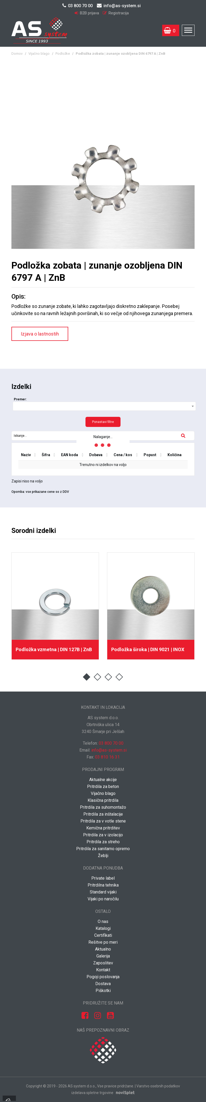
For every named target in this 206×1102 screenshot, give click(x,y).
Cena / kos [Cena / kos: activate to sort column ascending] (123, 455)
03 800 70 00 (77, 5)
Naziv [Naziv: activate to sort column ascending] (26, 455)
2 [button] (97, 677)
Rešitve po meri (103, 942)
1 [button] (87, 677)
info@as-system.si (119, 5)
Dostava (103, 983)
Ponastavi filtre (103, 422)
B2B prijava (87, 13)
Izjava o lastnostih (40, 334)
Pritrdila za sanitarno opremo (103, 848)
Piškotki (103, 990)
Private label (103, 878)
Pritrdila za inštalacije (103, 814)
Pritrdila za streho (103, 841)
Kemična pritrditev (103, 827)
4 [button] (119, 677)
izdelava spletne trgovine (92, 1093)
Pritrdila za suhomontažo (103, 807)
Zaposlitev (103, 962)
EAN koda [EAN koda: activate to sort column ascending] (69, 455)
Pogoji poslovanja (103, 976)
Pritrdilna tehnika (103, 885)
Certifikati (103, 935)
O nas (103, 921)
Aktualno (103, 949)
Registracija (116, 13)
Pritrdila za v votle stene (103, 821)
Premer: (20, 399)
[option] (55, 606)
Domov (17, 54)
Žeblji (103, 855)
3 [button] (108, 677)
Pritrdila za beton (103, 786)
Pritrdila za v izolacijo (103, 834)
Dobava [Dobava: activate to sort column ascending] (95, 455)
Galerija (103, 956)
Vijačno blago (39, 54)
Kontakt (103, 969)
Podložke (62, 54)
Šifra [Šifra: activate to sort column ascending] (46, 455)
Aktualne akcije (103, 779)
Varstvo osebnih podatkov (158, 1086)
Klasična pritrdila (103, 800)
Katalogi (103, 928)
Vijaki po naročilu (103, 898)
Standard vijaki (103, 892)
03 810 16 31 (107, 757)
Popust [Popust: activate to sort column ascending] (150, 455)
